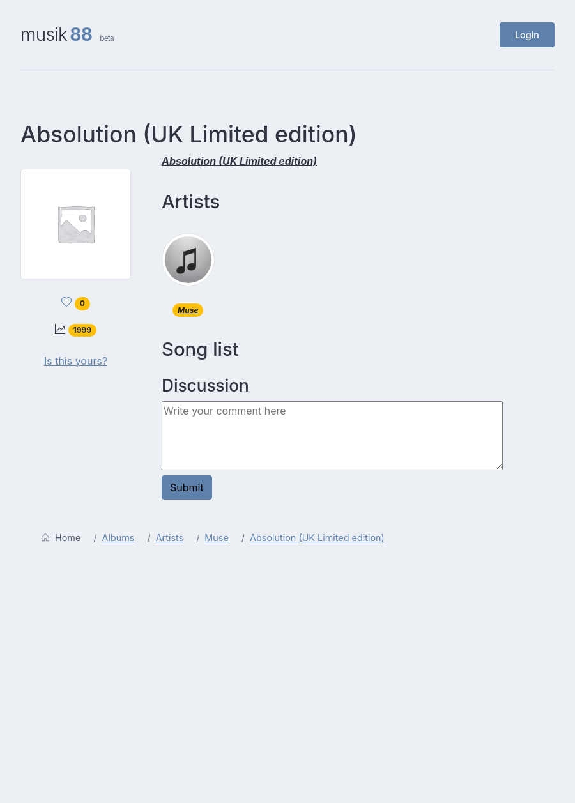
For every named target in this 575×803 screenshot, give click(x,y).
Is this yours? (75, 361)
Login (527, 34)
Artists (170, 537)
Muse (188, 310)
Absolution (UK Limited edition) (317, 537)
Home (60, 537)
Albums (118, 537)
